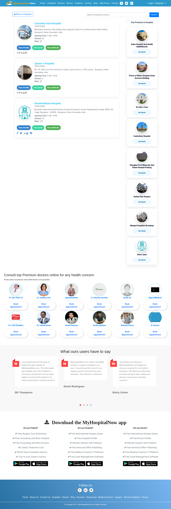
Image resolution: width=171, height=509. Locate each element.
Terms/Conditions (132, 497)
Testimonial (91, 497)
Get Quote (38, 48)
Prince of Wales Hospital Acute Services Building (142, 77)
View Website (53, 48)
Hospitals (51, 3)
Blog (96, 3)
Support (118, 497)
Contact (88, 3)
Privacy (145, 497)
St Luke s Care (142, 107)
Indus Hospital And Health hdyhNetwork (142, 45)
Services (80, 497)
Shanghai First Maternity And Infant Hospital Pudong (142, 166)
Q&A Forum (105, 3)
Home (42, 3)
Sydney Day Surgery (141, 197)
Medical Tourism (105, 497)
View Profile (23, 48)
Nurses (70, 3)
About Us (34, 497)
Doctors (61, 3)
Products (79, 3)
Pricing (115, 3)
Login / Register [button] (154, 3)
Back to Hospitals (23, 14)
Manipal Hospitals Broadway (142, 226)
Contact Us (45, 497)
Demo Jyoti (142, 255)
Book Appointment (16, 305)
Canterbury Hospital (142, 136)
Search (154, 14)
